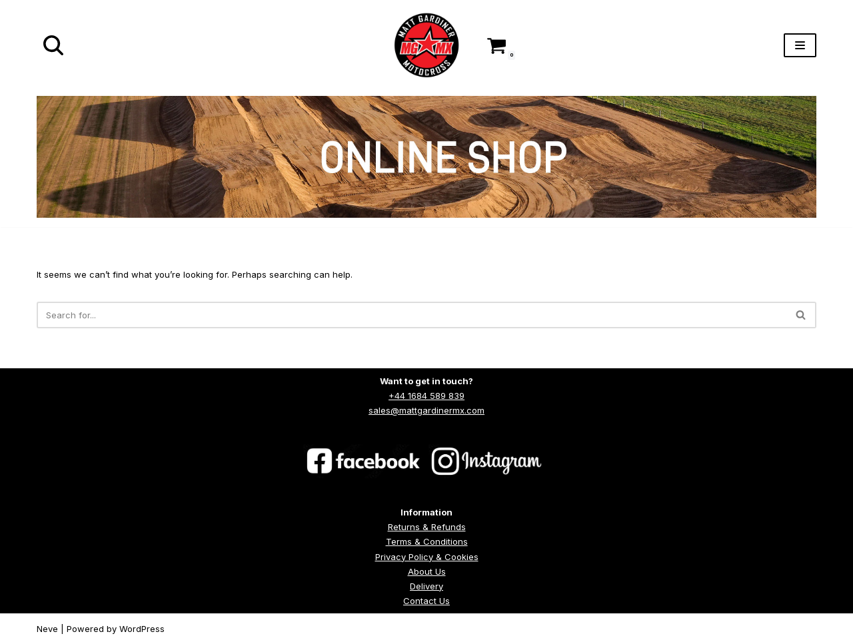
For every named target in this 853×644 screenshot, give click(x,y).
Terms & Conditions (427, 541)
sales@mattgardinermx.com (426, 410)
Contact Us (426, 600)
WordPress (142, 628)
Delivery (426, 586)
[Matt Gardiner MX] (426, 45)
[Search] (53, 45)
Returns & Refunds (427, 526)
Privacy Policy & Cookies (426, 556)
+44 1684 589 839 (426, 395)
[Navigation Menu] (800, 45)
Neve (47, 628)
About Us (427, 571)
